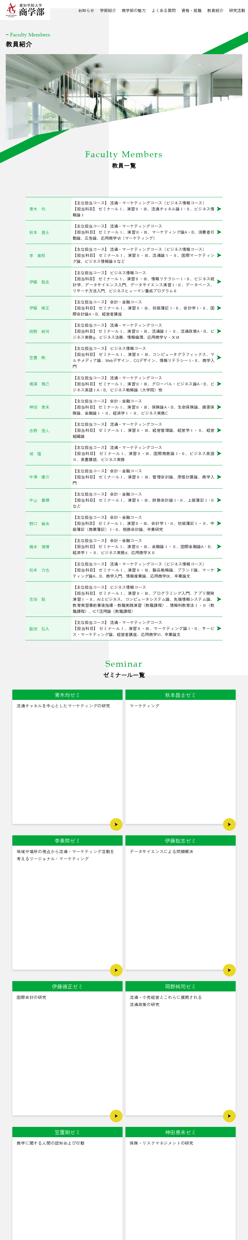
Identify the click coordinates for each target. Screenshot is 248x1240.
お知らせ (86, 10)
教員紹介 (215, 10)
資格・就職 (191, 10)
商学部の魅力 (134, 10)
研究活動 (237, 10)
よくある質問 (164, 10)
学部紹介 (108, 10)
